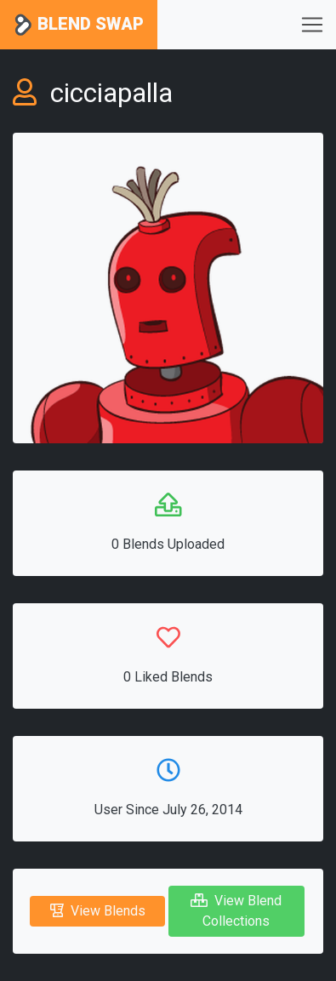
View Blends (97, 911)
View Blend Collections (236, 911)
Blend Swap (79, 25)
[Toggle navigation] (312, 25)
